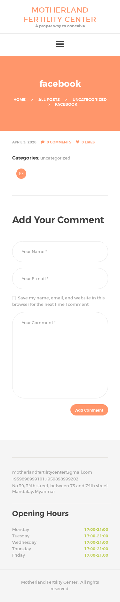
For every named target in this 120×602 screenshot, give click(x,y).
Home (19, 99)
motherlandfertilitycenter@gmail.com (52, 472)
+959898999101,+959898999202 (45, 479)
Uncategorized (90, 99)
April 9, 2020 (24, 142)
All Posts (49, 99)
